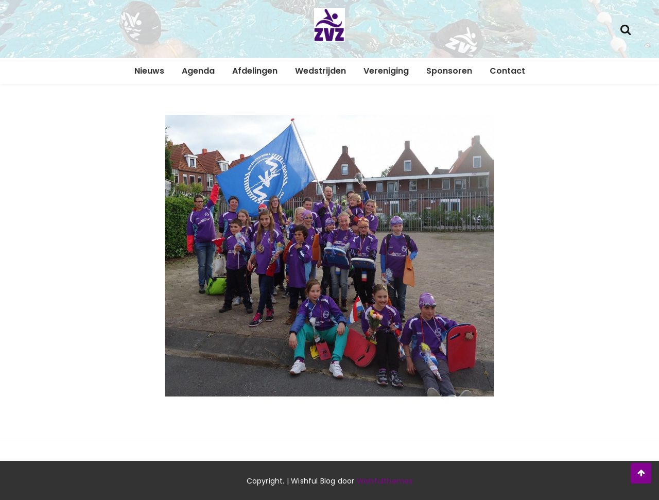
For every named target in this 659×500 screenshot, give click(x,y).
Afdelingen (255, 71)
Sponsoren (449, 71)
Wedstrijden (320, 71)
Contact (507, 71)
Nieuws (149, 71)
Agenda (198, 71)
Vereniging (386, 71)
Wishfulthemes (385, 481)
